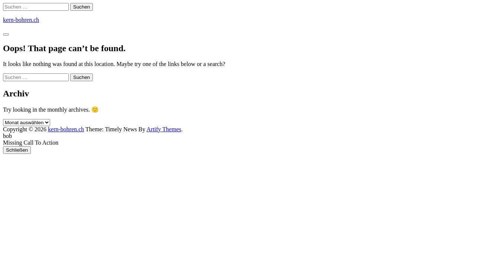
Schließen (17, 150)
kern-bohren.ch (21, 20)
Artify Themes (164, 129)
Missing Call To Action (30, 142)
